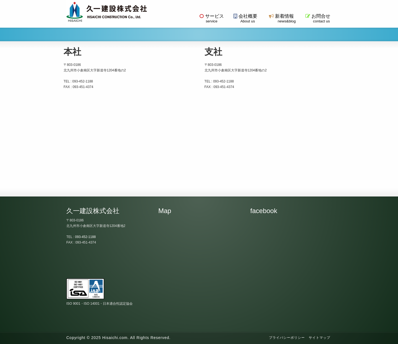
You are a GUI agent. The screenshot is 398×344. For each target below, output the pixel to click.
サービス (212, 18)
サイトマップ (319, 338)
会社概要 (245, 18)
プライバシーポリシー (287, 338)
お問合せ (317, 18)
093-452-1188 (85, 237)
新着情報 (281, 18)
